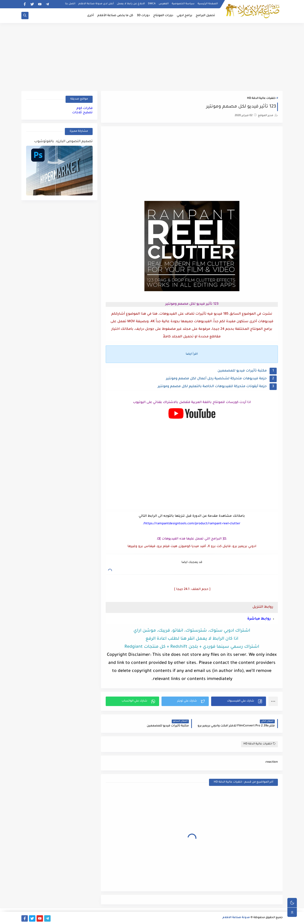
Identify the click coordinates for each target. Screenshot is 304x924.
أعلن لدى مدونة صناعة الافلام (96, 3)
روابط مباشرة (259, 619)
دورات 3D (143, 15)
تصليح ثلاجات (82, 112)
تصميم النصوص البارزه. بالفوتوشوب (63, 142)
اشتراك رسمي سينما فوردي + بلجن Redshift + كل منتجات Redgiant (191, 647)
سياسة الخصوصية (183, 3)
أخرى (90, 15)
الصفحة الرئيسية (208, 3)
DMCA (152, 3)
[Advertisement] (152, 56)
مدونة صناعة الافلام (236, 917)
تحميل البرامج (205, 15)
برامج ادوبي (184, 15)
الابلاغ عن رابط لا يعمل (131, 3)
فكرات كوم (84, 108)
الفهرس (164, 3)
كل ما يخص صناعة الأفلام (115, 15)
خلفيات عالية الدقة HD (261, 98)
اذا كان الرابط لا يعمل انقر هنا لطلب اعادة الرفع (192, 639)
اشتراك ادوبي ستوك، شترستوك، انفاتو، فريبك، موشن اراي (191, 631)
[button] (238, 701)
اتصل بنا (70, 3)
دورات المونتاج (163, 15)
